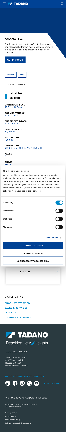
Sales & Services (16, 308)
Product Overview (17, 303)
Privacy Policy (11, 413)
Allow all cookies (33, 246)
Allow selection (33, 253)
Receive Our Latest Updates (24, 376)
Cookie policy (10, 416)
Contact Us (52, 383)
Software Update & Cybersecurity (18, 423)
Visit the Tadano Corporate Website (26, 397)
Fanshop (10, 312)
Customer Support (18, 317)
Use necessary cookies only (33, 261)
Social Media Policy (12, 420)
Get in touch (15, 60)
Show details (52, 237)
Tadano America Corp (29, 404)
